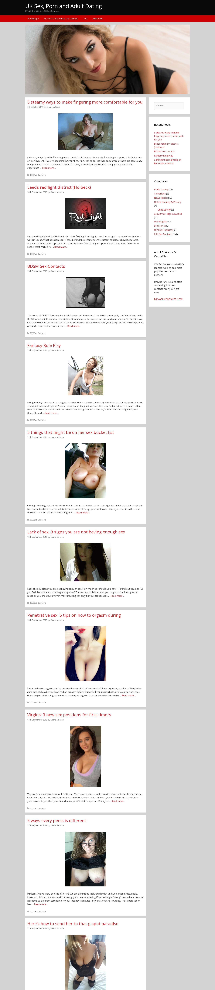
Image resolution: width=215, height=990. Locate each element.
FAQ (85, 18)
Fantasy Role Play (44, 345)
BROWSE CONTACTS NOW (168, 299)
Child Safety (164, 209)
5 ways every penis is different (56, 820)
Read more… (49, 167)
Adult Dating (161, 189)
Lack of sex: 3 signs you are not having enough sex (76, 532)
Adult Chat (98, 18)
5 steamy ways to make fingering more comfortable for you (84, 102)
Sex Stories (160, 225)
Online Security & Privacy (167, 202)
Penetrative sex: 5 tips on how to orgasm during (74, 615)
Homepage (33, 18)
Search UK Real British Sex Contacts (61, 18)
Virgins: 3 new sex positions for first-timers (69, 714)
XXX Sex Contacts (38, 175)
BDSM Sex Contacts (46, 266)
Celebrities (160, 193)
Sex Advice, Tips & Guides (168, 213)
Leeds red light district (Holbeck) (59, 187)
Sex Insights (160, 221)
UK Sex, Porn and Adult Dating (63, 6)
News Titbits (161, 197)
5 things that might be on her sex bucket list (70, 432)
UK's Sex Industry (163, 229)
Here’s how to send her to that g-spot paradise (72, 923)
